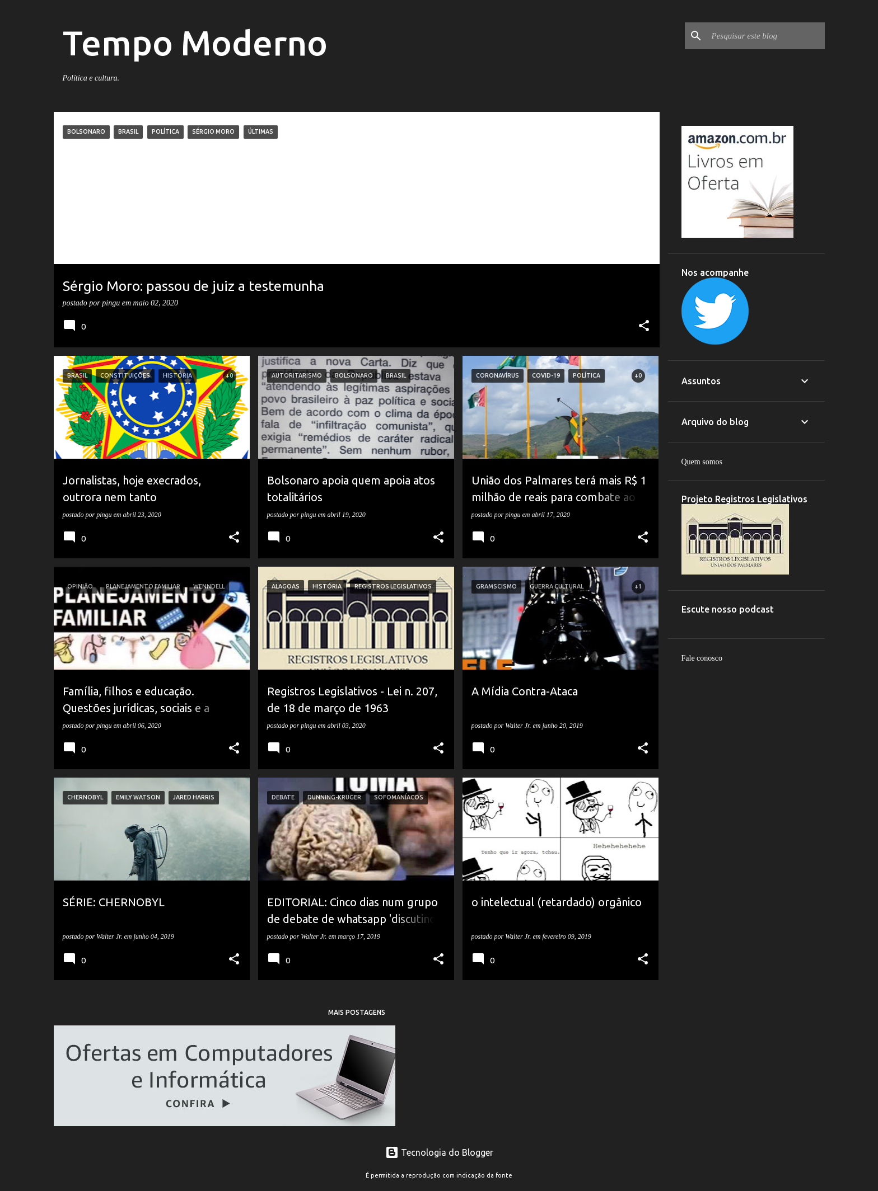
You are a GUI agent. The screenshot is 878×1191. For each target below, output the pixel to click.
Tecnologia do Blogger (439, 1152)
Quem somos (702, 462)
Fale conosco (701, 658)
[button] (644, 327)
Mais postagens (356, 1012)
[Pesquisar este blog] (766, 35)
